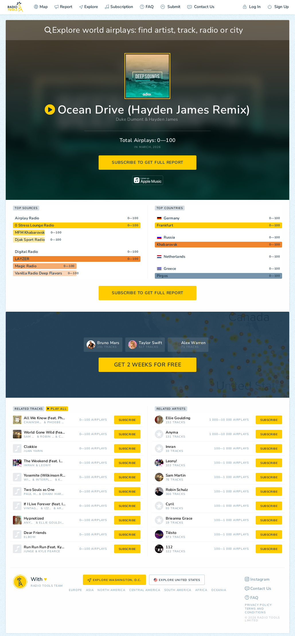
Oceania (218, 590)
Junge (29, 551)
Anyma (29, 522)
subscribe (127, 420)
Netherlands (174, 256)
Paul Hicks (31, 494)
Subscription (119, 6)
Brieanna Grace (179, 518)
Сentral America (144, 590)
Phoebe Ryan (55, 422)
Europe (75, 590)
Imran (29, 465)
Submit (170, 6)
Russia (169, 237)
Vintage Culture (32, 508)
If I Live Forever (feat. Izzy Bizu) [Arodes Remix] (52, 504)
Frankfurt (165, 225)
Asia (89, 590)
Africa (201, 590)
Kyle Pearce (49, 551)
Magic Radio (25, 266)
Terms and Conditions (255, 610)
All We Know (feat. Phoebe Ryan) (52, 418)
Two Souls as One (39, 489)
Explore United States (177, 580)
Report (63, 6)
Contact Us (200, 6)
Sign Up (278, 6)
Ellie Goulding (51, 522)
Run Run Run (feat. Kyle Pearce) (51, 547)
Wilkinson (27, 479)
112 (169, 547)
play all (57, 409)
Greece (170, 268)
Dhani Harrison (53, 494)
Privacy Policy (258, 605)
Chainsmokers (33, 422)
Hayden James (163, 119)
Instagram (257, 579)
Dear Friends (35, 532)
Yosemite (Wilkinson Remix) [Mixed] (52, 475)
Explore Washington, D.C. (114, 580)
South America (177, 590)
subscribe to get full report (147, 162)
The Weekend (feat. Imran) (47, 461)
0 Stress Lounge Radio (34, 225)
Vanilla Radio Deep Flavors (38, 273)
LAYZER (22, 259)
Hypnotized (34, 518)
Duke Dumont (129, 119)
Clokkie (30, 446)
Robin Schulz (47, 436)
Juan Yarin (33, 451)
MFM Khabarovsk (30, 232)
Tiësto (171, 532)
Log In (252, 6)
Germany (172, 218)
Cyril (61, 436)
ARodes (60, 508)
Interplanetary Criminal (45, 479)
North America (111, 590)
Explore (88, 6)
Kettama (61, 479)
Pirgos (162, 275)
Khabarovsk (167, 244)
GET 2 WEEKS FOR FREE (147, 364)
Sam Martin (30, 436)
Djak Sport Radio (30, 239)
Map (41, 6)
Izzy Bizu (48, 508)
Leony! (45, 465)
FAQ (147, 6)
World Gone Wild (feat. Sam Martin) (52, 432)
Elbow (30, 537)
